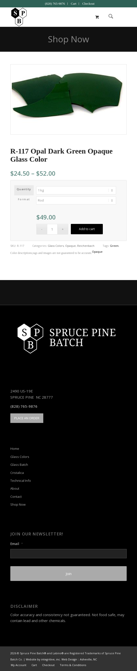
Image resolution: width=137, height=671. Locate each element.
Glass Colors (56, 246)
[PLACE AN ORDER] (26, 418)
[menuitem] (55, 3)
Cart (73, 3)
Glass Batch (19, 464)
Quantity (24, 189)
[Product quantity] (52, 229)
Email (16, 544)
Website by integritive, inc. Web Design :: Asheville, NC (61, 659)
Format (24, 199)
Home (14, 448)
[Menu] (120, 17)
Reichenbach (85, 246)
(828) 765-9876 (55, 3)
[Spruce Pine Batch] (57, 17)
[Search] (108, 17)
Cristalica (17, 472)
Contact (16, 496)
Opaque (70, 246)
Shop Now (68, 39)
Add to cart (87, 229)
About (14, 488)
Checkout (88, 3)
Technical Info (20, 480)
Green (114, 246)
